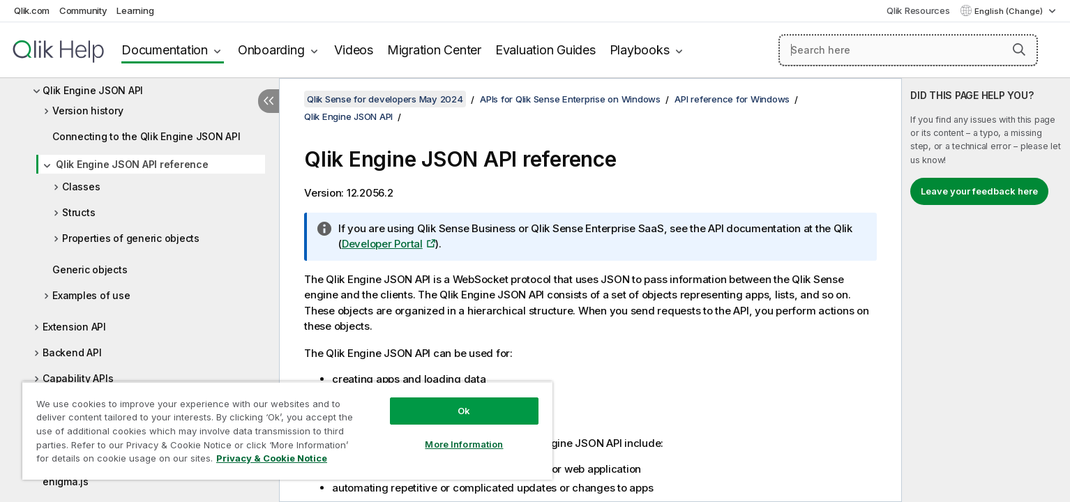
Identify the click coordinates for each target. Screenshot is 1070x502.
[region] (287, 430)
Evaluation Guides (545, 50)
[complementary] (986, 290)
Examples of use (91, 295)
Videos (353, 50)
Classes (81, 186)
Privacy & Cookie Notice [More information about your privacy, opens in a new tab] (271, 458)
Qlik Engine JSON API (93, 90)
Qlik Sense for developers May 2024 (385, 99)
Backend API (72, 352)
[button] (1019, 49)
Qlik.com (32, 10)
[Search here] (908, 50)
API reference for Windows (732, 99)
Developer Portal (382, 243)
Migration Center (434, 50)
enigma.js (66, 481)
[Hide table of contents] (268, 101)
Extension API (74, 327)
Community (83, 10)
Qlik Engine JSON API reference (132, 164)
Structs (78, 212)
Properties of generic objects (130, 238)
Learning (134, 10)
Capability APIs (78, 378)
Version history (87, 110)
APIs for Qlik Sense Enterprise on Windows (570, 99)
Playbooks (640, 50)
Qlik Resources (918, 10)
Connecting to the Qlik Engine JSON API (146, 136)
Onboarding (271, 50)
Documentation (164, 50)
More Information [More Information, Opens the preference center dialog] (464, 444)
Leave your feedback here (979, 191)
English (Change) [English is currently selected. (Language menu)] (1009, 11)
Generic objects (89, 269)
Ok (464, 410)
